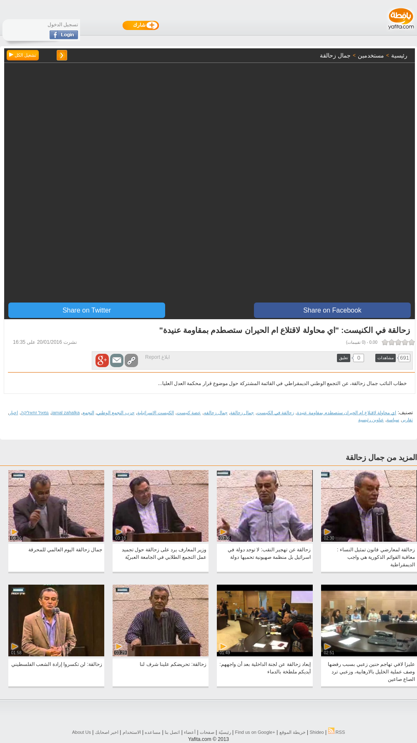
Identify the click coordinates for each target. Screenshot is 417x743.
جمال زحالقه (216, 412)
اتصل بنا (172, 732)
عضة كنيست (189, 412)
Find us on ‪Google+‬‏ (255, 732)
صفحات (207, 732)
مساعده (153, 732)
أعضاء (190, 732)
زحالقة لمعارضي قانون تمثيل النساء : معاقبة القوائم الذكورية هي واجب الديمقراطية (376, 557)
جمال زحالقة (242, 412)
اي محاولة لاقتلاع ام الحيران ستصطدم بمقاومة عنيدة (346, 412)
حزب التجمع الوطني (115, 412)
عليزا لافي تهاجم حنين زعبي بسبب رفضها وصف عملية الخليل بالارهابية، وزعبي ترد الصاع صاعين (371, 671)
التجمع (88, 412)
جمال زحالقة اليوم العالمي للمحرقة (65, 550)
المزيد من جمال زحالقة (381, 457)
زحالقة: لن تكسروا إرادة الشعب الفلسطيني (56, 664)
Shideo (316, 732)
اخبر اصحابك (106, 732)
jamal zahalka (66, 412)
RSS (336, 732)
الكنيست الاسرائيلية (155, 412)
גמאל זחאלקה (35, 412)
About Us (81, 732)
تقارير (407, 419)
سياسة (393, 419)
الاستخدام (132, 732)
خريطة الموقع (292, 732)
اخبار (13, 412)
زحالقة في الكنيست (275, 412)
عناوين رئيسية (371, 419)
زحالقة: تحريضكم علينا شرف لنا (173, 664)
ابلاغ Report (157, 357)
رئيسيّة (225, 732)
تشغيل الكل (22, 55)
